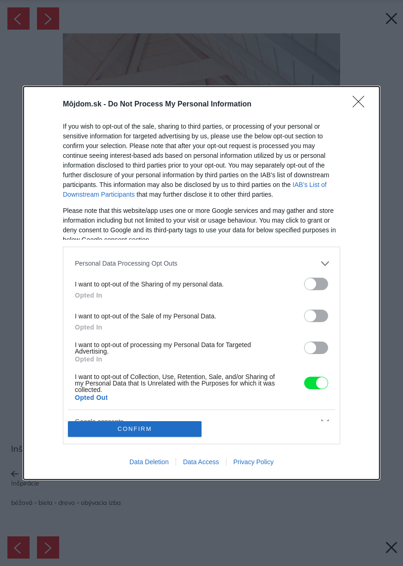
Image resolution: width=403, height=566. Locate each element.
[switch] (316, 284)
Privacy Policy (253, 462)
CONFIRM (134, 429)
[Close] (361, 104)
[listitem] (201, 263)
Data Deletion (149, 462)
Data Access (201, 462)
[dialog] (201, 283)
